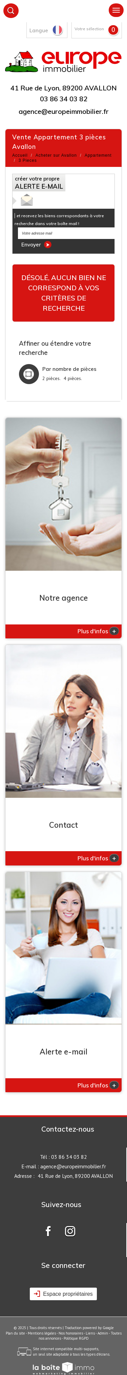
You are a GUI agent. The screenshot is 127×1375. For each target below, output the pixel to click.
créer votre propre (39, 182)
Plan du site (15, 1333)
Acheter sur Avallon (56, 155)
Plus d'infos (98, 631)
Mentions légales (42, 1333)
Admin (103, 1333)
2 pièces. (51, 378)
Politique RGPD (76, 1338)
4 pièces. (73, 378)
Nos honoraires (71, 1333)
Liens (90, 1333)
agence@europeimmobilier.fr (64, 111)
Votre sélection (89, 28)
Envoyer (36, 244)
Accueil (20, 155)
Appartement (98, 155)
